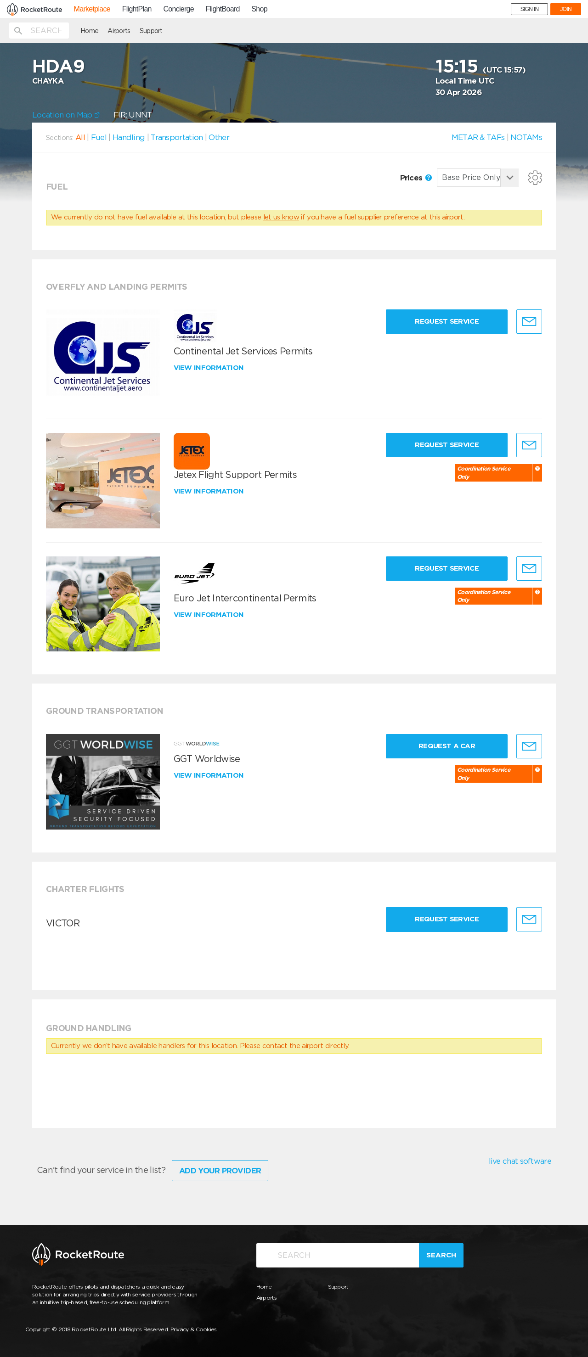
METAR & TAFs (478, 137)
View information (210, 368)
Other (219, 137)
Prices (416, 177)
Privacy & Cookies (193, 1329)
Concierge (178, 9)
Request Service (447, 321)
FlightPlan (137, 9)
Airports (118, 30)
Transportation (177, 137)
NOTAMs (526, 137)
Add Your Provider (220, 1170)
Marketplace (92, 9)
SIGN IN (529, 9)
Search (441, 1255)
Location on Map (66, 114)
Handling (129, 137)
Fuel (99, 137)
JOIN (565, 9)
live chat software (520, 1161)
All (80, 137)
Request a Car (446, 746)
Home (89, 30)
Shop (259, 9)
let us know (281, 217)
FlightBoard (223, 9)
